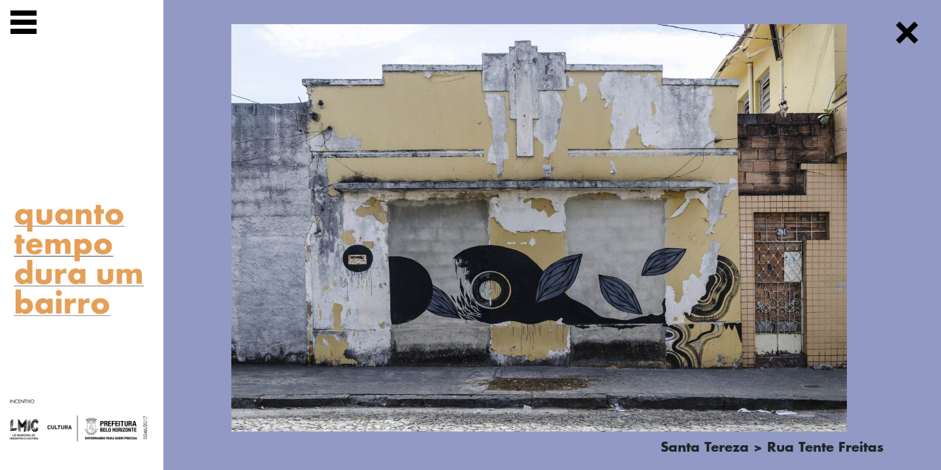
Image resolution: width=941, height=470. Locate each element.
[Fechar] (907, 34)
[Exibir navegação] (23, 24)
